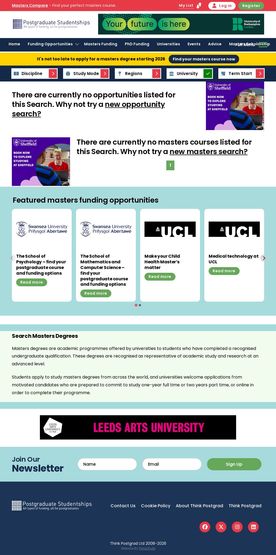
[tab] (135, 305)
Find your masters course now (204, 59)
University (182, 73)
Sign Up (234, 464)
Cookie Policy (155, 506)
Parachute (147, 548)
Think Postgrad (245, 506)
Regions (129, 73)
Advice (215, 44)
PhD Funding (137, 44)
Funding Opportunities (50, 44)
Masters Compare (30, 5)
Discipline (27, 73)
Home (14, 44)
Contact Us (123, 506)
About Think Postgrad (199, 506)
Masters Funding (100, 44)
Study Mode (81, 73)
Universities (168, 44)
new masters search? (208, 151)
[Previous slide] (12, 258)
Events (194, 44)
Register (251, 5)
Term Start (235, 73)
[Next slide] (264, 258)
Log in (222, 5)
